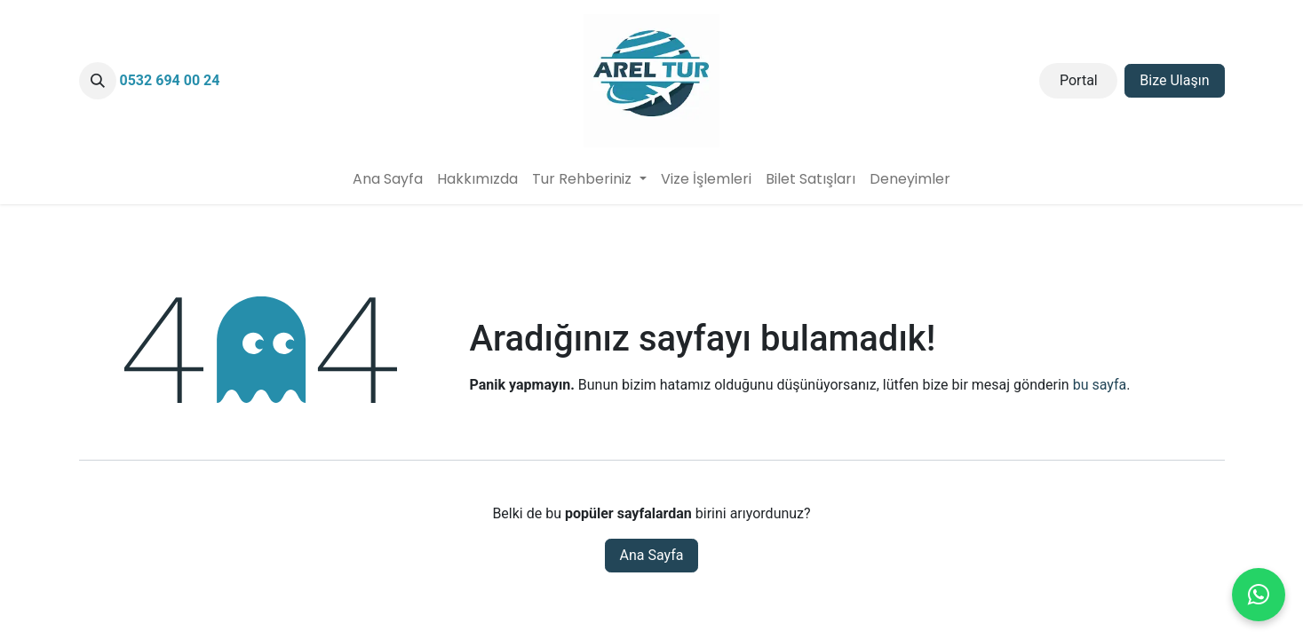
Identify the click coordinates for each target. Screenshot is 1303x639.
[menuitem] (388, 179)
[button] (97, 80)
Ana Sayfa (652, 555)
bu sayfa (1100, 384)
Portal (1079, 80)
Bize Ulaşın (1174, 80)
